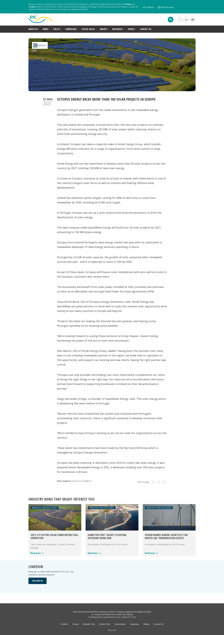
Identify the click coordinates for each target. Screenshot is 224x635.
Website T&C (89, 624)
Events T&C (104, 624)
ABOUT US (33, 29)
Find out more (167, 7)
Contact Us (158, 624)
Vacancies (134, 624)
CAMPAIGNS (70, 29)
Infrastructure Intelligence (82, 481)
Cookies (64, 624)
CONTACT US (145, 29)
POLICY (56, 29)
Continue (150, 7)
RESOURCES (117, 29)
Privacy (127, 4)
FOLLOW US (37, 580)
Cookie (31, 6)
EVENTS (131, 29)
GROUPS (103, 29)
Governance (120, 624)
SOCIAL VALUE (88, 29)
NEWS (45, 29)
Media (146, 624)
